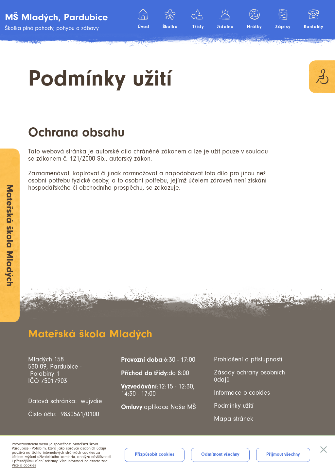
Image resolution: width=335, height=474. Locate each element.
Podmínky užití (234, 405)
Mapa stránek (233, 418)
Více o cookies (24, 465)
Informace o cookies (242, 392)
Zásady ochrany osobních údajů (249, 376)
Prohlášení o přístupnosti (248, 359)
